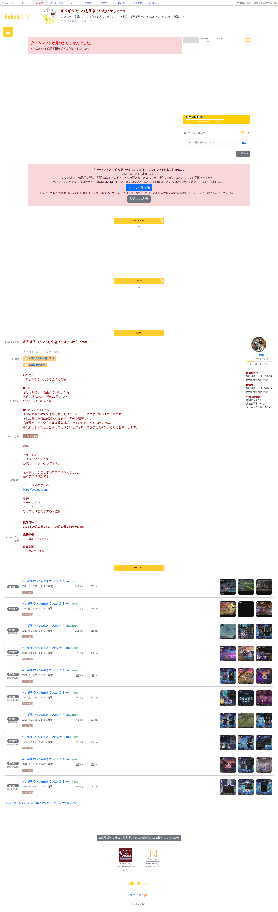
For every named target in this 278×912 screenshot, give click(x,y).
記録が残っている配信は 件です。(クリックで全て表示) (42, 803)
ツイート (243, 153)
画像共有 (89, 3)
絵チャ (24, 3)
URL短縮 (240, 2)
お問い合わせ (254, 2)
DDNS (121, 3)
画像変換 (137, 3)
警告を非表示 (139, 198)
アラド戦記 (30, 436)
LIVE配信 (40, 3)
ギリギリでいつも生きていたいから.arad (46, 581)
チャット (72, 3)
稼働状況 (267, 2)
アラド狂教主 (69, 21)
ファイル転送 (57, 3)
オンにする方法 (139, 187)
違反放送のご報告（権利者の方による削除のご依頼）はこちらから (139, 837)
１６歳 (82, 21)
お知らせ (153, 3)
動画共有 (105, 3)
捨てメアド (8, 3)
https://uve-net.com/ (35, 489)
